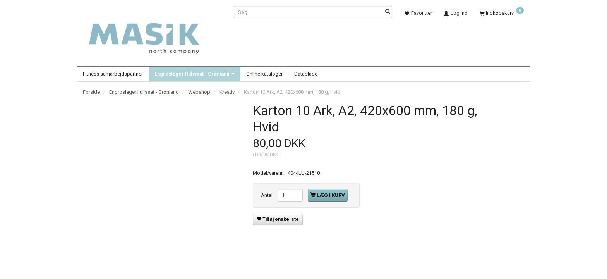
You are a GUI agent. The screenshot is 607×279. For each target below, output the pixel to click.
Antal (267, 195)
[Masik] (152, 34)
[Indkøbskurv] (502, 13)
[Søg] (387, 12)
